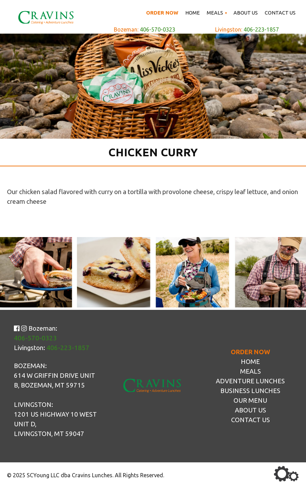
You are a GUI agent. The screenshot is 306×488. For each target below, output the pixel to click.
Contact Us (280, 13)
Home (192, 13)
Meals (215, 13)
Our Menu (250, 400)
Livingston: (247, 29)
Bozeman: (144, 29)
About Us (245, 13)
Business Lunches (250, 390)
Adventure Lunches (250, 381)
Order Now (162, 13)
